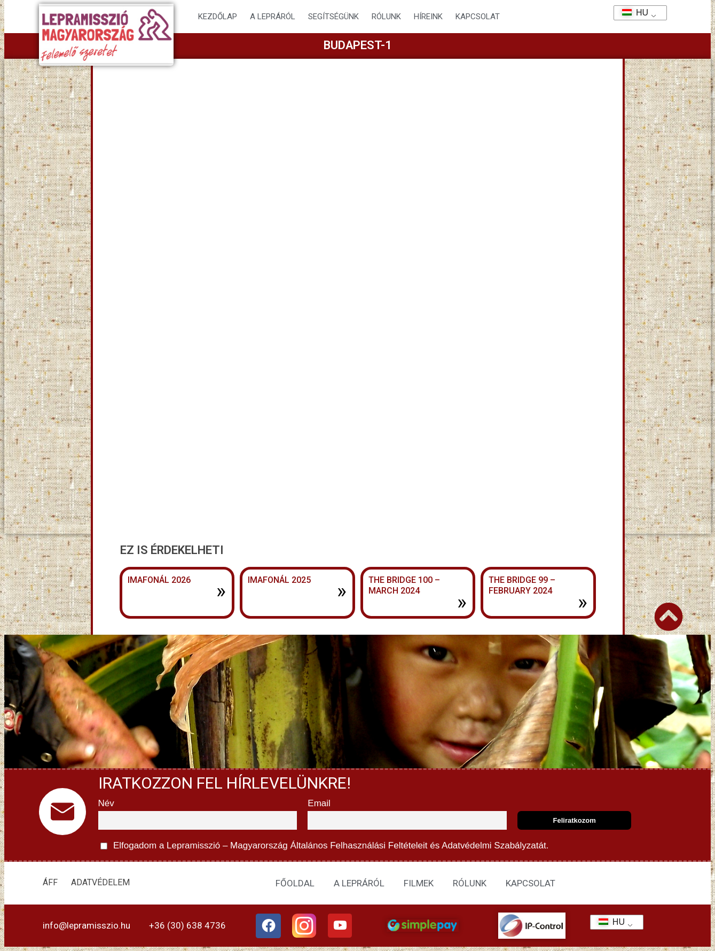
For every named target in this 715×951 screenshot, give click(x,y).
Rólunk (386, 16)
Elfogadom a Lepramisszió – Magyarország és (324, 846)
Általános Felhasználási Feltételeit (359, 845)
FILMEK (419, 883)
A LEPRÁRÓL (359, 883)
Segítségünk (333, 16)
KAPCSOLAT (477, 16)
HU (631, 12)
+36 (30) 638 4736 (187, 925)
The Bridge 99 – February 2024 (522, 585)
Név (106, 803)
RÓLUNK (469, 883)
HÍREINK (428, 16)
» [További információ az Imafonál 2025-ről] (342, 591)
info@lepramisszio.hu (86, 925)
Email (319, 803)
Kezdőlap (217, 16)
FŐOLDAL (295, 883)
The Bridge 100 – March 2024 (404, 585)
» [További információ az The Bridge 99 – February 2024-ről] (582, 602)
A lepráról (272, 16)
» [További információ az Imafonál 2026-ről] (221, 591)
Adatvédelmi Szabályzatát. (493, 845)
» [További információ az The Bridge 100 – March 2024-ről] (462, 602)
